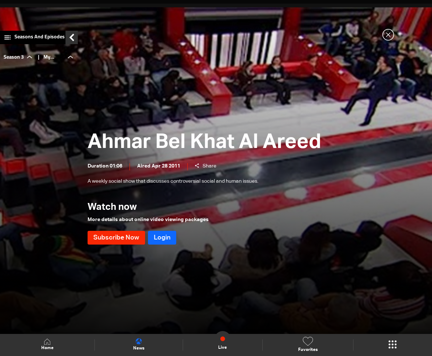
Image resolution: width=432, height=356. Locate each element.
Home (47, 345)
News (138, 344)
